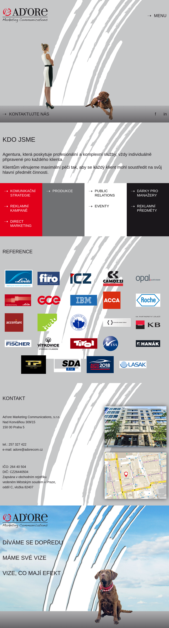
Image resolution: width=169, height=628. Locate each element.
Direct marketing (20, 223)
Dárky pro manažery (147, 193)
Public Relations (105, 193)
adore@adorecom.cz (28, 449)
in (165, 114)
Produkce (62, 191)
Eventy (102, 206)
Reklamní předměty (147, 208)
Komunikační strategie (23, 193)
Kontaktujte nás (29, 114)
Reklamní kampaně (19, 208)
